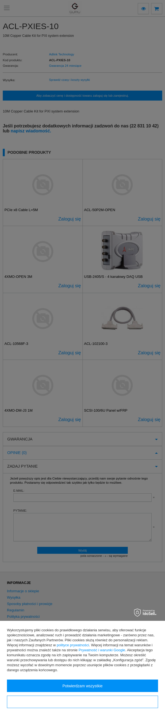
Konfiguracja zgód (82, 702)
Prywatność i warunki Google (102, 650)
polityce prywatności (73, 645)
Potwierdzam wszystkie (82, 686)
